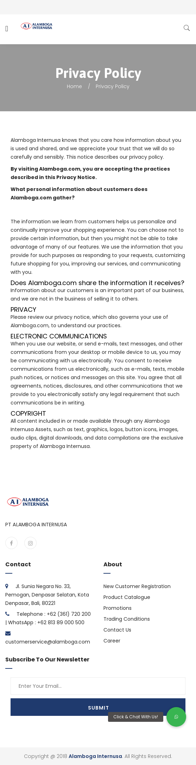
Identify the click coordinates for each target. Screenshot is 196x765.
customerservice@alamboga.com (47, 641)
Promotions (117, 608)
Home (74, 86)
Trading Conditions (126, 618)
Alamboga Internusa (95, 756)
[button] (176, 717)
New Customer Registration (137, 586)
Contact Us (117, 629)
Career (111, 640)
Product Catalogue (126, 597)
